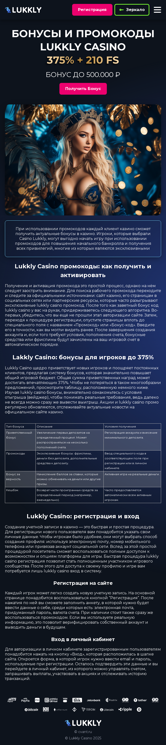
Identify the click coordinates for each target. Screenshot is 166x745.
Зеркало (132, 9)
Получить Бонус (83, 88)
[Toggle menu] (157, 9)
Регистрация (92, 9)
